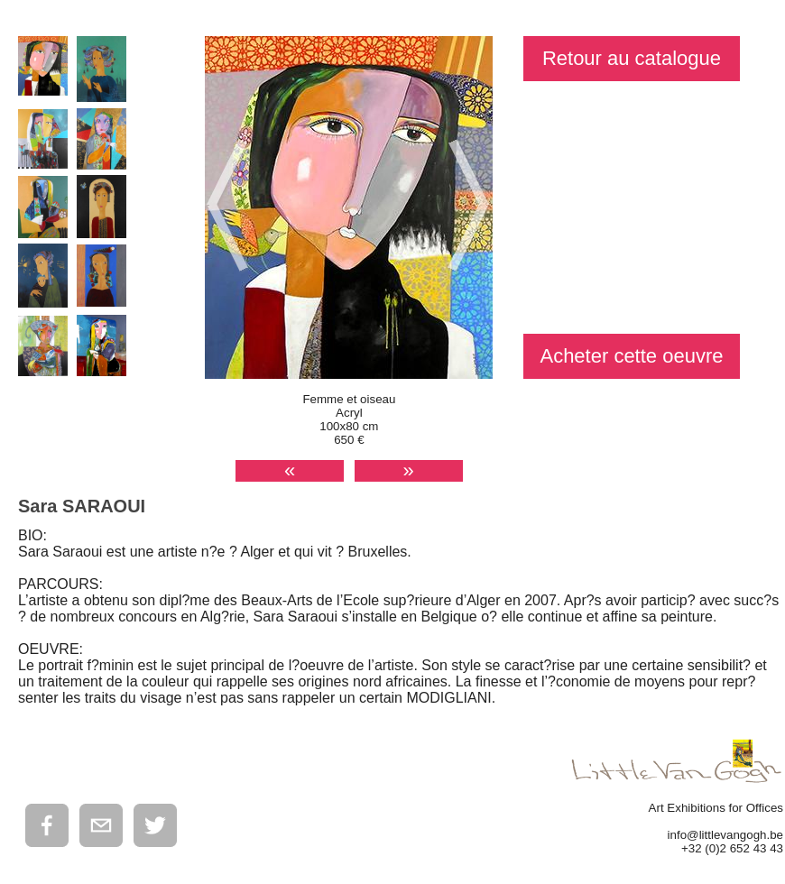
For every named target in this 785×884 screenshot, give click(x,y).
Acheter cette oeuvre (631, 356)
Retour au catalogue (631, 58)
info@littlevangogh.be (725, 835)
